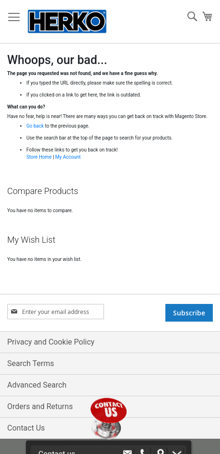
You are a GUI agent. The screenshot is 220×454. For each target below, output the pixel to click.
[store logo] (67, 22)
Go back (35, 126)
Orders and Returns (40, 406)
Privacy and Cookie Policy (50, 341)
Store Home (39, 157)
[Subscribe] (189, 313)
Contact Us (26, 427)
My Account (68, 157)
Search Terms (30, 363)
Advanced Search (37, 384)
